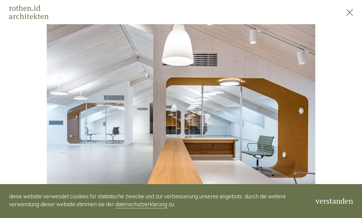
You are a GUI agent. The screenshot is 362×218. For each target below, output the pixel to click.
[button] (90, 109)
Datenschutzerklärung (141, 204)
